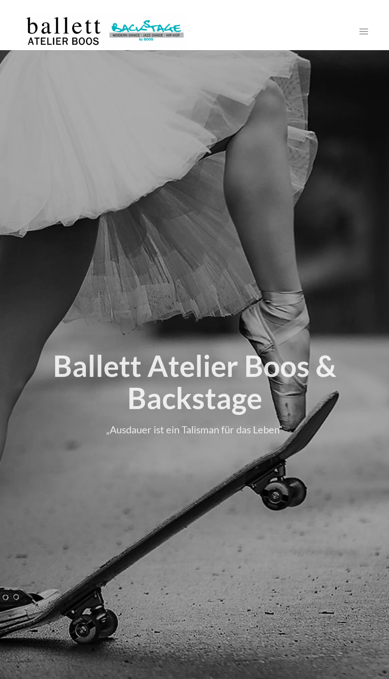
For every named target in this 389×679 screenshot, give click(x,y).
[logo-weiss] (104, 31)
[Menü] (363, 31)
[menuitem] (363, 31)
